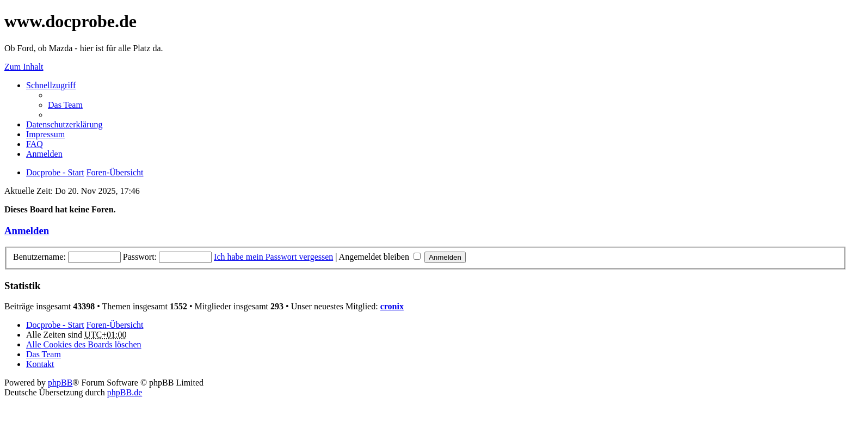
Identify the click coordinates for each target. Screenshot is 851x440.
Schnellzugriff (51, 85)
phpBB (60, 382)
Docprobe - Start (55, 324)
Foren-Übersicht (115, 324)
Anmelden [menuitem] (44, 153)
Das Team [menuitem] (65, 104)
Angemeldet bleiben (380, 256)
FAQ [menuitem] (34, 144)
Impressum (45, 134)
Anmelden (26, 230)
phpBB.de (124, 392)
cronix (392, 306)
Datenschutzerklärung (64, 124)
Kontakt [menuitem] (40, 364)
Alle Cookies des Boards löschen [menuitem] (83, 344)
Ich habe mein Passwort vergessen (273, 256)
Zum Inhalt (24, 66)
